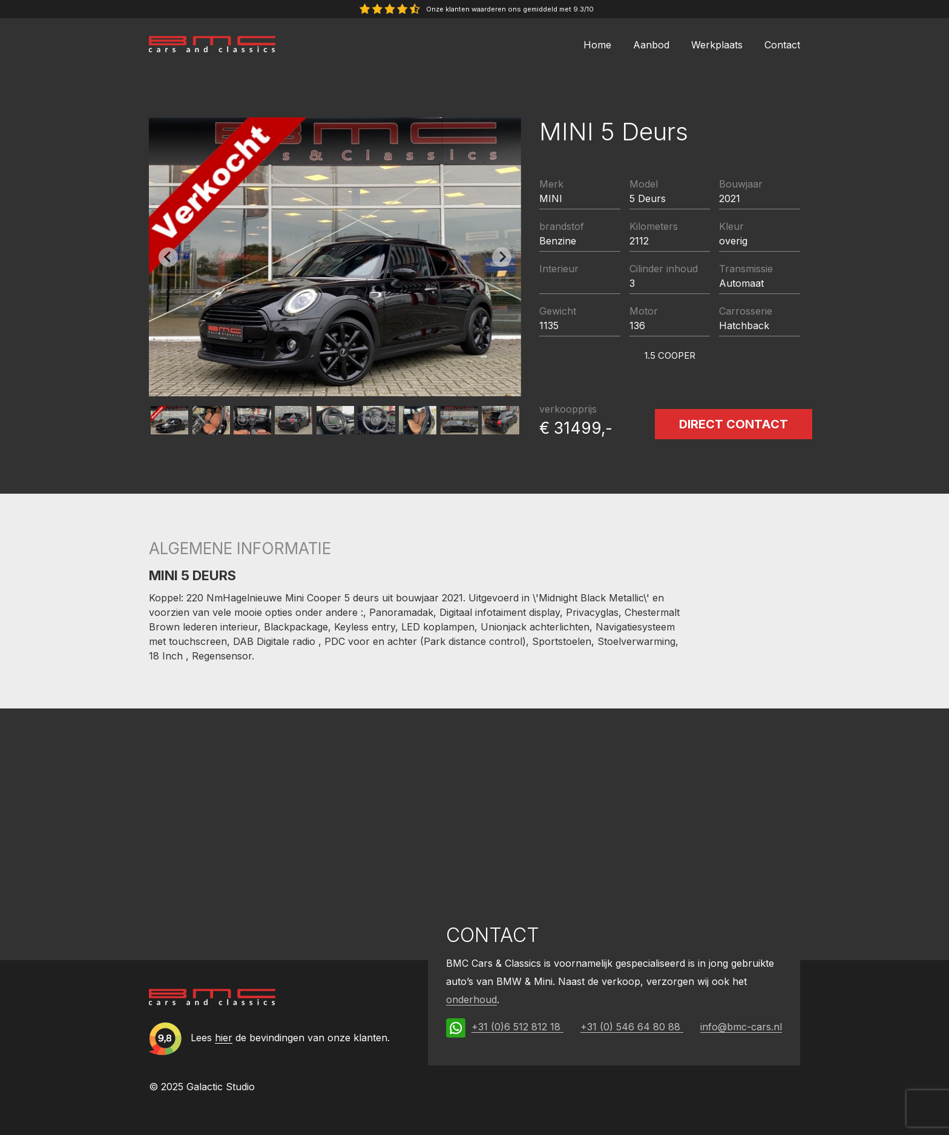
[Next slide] (501, 257)
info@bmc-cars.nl (741, 1027)
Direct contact (733, 424)
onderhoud (471, 999)
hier (223, 1038)
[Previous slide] (168, 257)
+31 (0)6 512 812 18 (517, 1027)
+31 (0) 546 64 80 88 (631, 1027)
